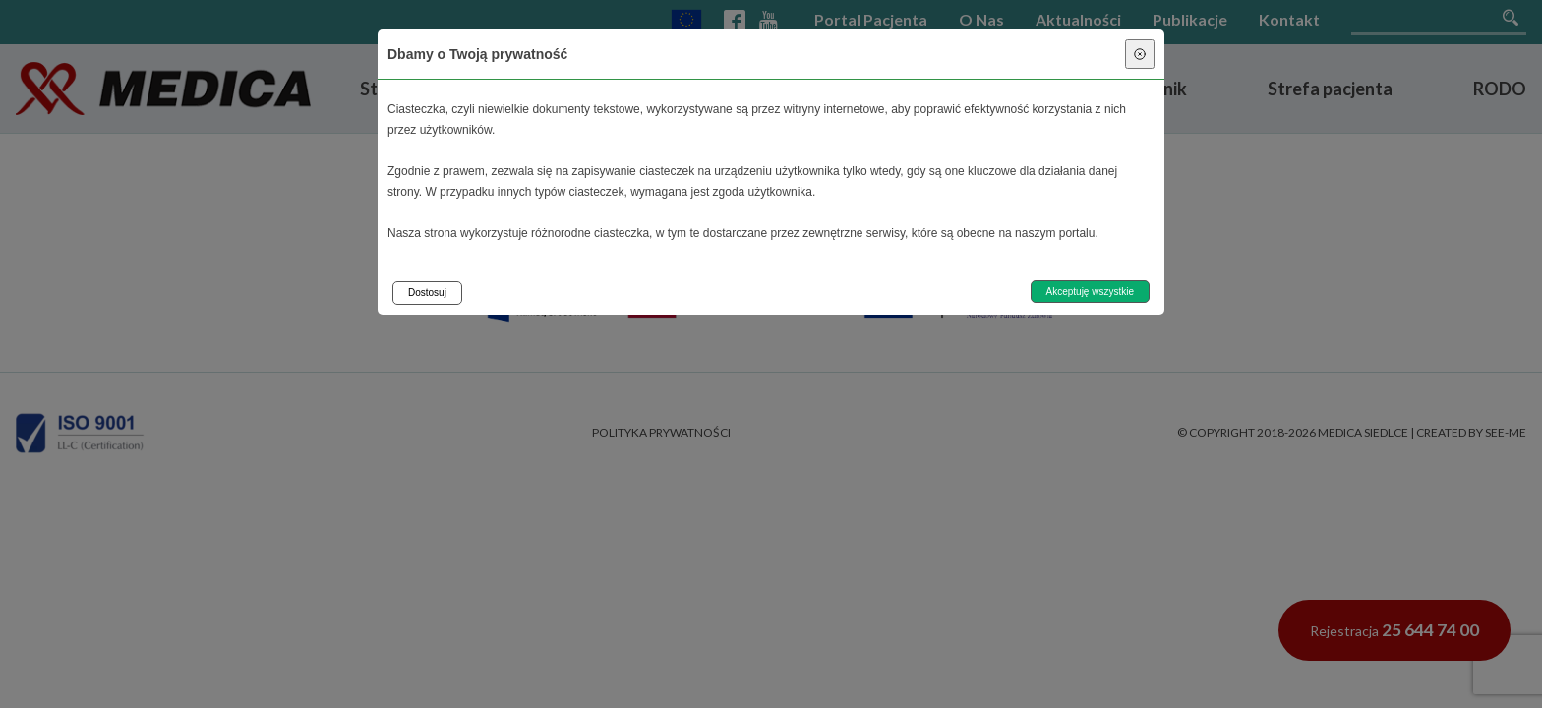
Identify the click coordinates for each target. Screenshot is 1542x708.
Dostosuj (427, 292)
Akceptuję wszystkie (1090, 291)
